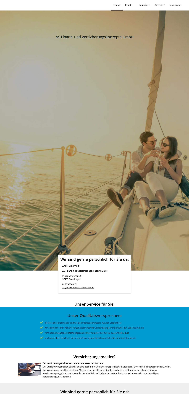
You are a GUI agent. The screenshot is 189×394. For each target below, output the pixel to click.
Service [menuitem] (158, 5)
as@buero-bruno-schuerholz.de (78, 287)
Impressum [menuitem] (175, 5)
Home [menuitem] (117, 5)
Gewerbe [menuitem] (143, 5)
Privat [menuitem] (128, 5)
